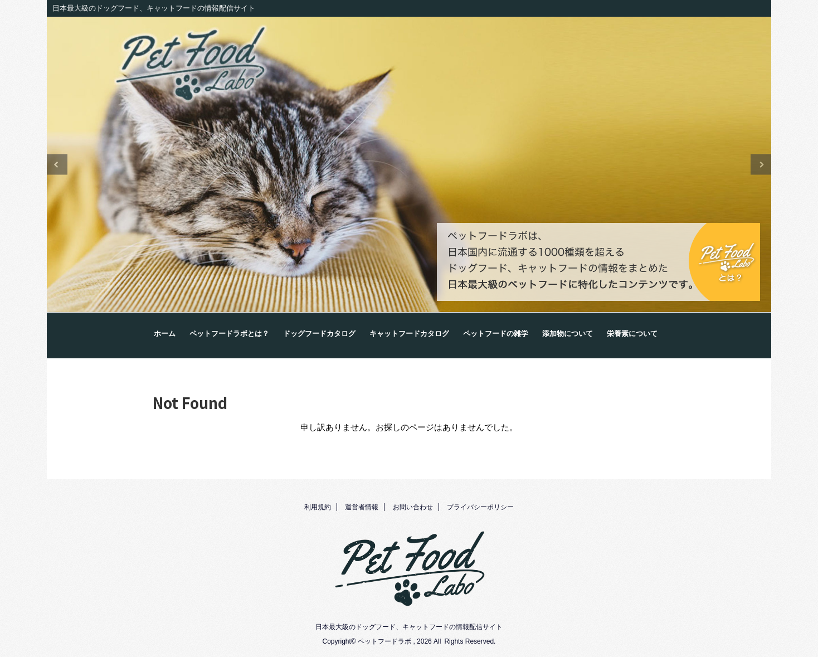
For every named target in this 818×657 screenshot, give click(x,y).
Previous (57, 164)
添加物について (567, 334)
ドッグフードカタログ (319, 334)
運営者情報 (361, 507)
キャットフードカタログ (409, 334)
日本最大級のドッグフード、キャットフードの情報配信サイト (409, 627)
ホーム (165, 334)
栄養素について (632, 334)
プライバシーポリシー (480, 507)
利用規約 (317, 507)
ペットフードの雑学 (495, 334)
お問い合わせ (413, 507)
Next (761, 164)
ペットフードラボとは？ (229, 334)
